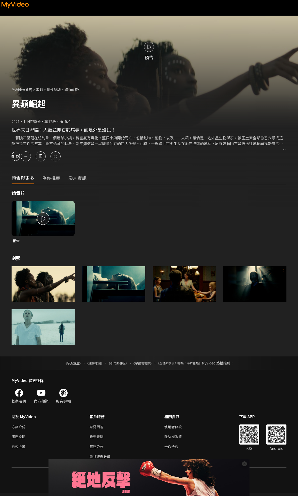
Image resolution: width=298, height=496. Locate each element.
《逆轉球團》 (89, 363)
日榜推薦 (19, 448)
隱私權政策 (175, 438)
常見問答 (97, 427)
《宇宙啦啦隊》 (143, 363)
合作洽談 (173, 448)
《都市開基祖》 (115, 363)
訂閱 (21, 156)
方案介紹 (19, 427)
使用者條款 (175, 427)
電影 (42, 89)
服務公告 (97, 448)
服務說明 (19, 438)
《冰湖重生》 (64, 363)
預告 (16, 240)
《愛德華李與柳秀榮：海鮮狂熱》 (185, 363)
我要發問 (97, 438)
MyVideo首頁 (23, 89)
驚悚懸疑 (57, 89)
